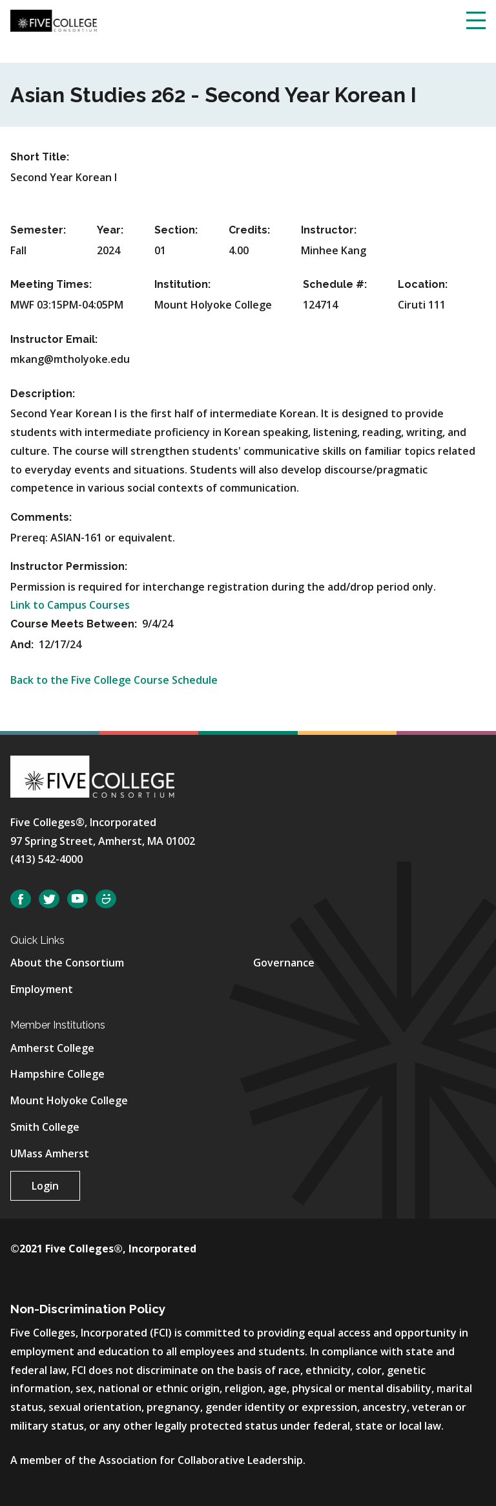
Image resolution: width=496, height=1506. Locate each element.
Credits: (249, 230)
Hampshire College (57, 1074)
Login (45, 1186)
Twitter (49, 898)
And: (23, 644)
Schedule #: (335, 284)
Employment (41, 989)
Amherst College (52, 1048)
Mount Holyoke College (69, 1100)
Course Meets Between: (75, 624)
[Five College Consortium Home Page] (53, 19)
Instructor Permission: (68, 566)
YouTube (77, 898)
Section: (176, 230)
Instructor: (328, 230)
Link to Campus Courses (70, 605)
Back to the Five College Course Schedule (114, 680)
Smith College (44, 1127)
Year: (110, 230)
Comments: (41, 517)
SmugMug (106, 898)
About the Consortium (67, 962)
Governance (284, 962)
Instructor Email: (54, 339)
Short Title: (39, 157)
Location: (423, 284)
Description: (42, 393)
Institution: (182, 284)
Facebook (20, 898)
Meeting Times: (51, 284)
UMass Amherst (49, 1153)
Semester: (38, 230)
